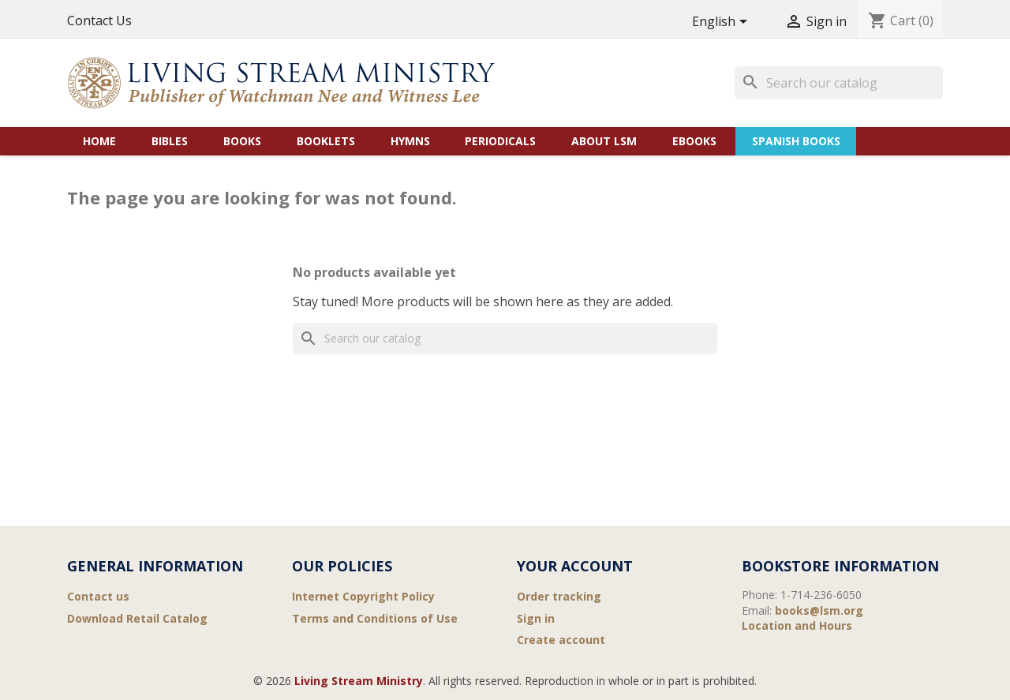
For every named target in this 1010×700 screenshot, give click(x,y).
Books (242, 140)
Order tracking (559, 596)
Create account (561, 639)
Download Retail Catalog (137, 618)
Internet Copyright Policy (363, 596)
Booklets (326, 140)
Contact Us (99, 20)
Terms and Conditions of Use (375, 618)
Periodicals (500, 140)
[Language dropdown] (722, 22)
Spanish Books (796, 140)
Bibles (170, 140)
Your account (575, 565)
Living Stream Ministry (358, 680)
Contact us (98, 596)
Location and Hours (797, 625)
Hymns (410, 140)
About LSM (604, 140)
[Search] (839, 82)
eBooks (694, 140)
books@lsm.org (819, 610)
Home (99, 140)
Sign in (536, 618)
